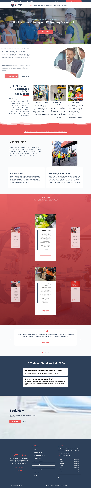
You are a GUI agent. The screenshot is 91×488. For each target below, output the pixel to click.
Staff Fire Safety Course (38, 461)
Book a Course (57, 5)
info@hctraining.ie (28, 1)
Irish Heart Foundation (38, 469)
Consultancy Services (38, 5)
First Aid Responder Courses (39, 455)
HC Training (19, 455)
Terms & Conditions (19, 467)
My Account (57, 1)
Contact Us (64, 5)
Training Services (48, 5)
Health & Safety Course (38, 464)
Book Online (74, 1)
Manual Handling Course (38, 466)
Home (31, 5)
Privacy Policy (19, 470)
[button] (42, 352)
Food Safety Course (37, 458)
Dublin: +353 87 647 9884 (15, 1)
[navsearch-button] (75, 5)
